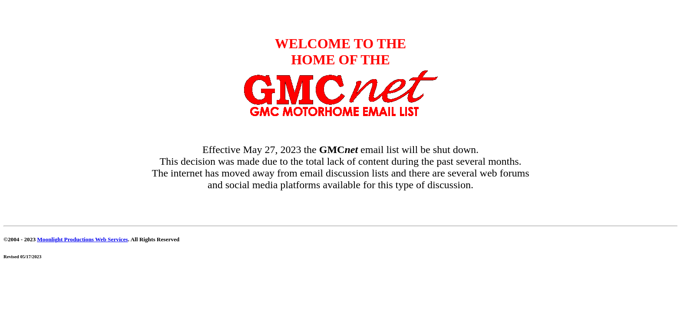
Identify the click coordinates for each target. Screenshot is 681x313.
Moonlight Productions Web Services (82, 239)
